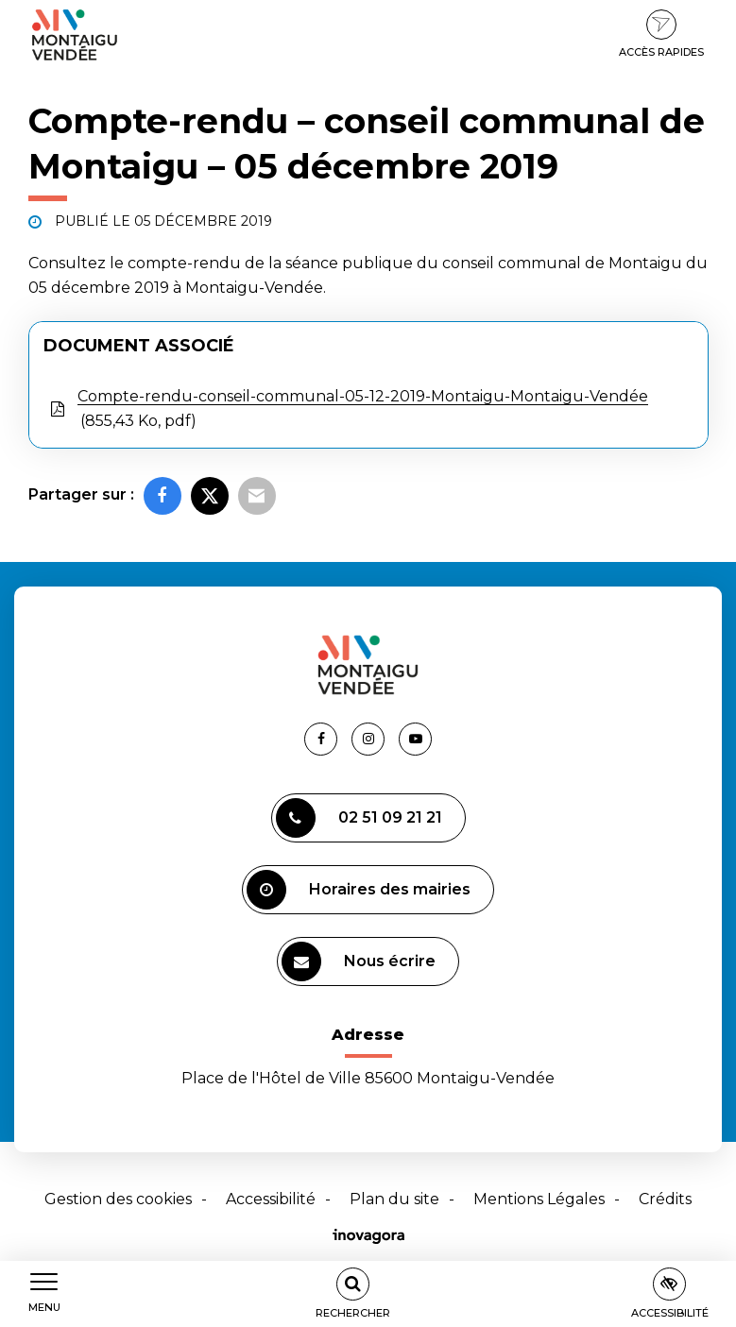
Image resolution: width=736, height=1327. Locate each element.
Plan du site (394, 1199)
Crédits (665, 1199)
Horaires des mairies (359, 890)
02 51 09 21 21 (359, 818)
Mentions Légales (539, 1199)
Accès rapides (661, 34)
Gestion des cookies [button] (118, 1199)
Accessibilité (271, 1199)
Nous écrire (359, 961)
